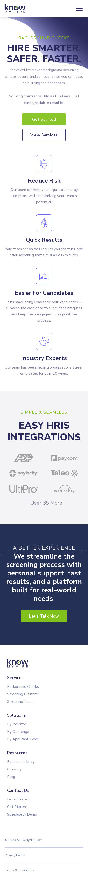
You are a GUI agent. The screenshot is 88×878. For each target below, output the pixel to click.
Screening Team (20, 701)
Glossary (14, 769)
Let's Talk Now (44, 616)
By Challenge (18, 731)
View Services (44, 135)
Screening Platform (23, 694)
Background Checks (23, 686)
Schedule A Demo (22, 814)
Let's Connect (18, 799)
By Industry (16, 724)
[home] (16, 8)
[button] (79, 8)
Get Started (44, 119)
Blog (11, 776)
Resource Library (20, 761)
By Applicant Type (22, 739)
